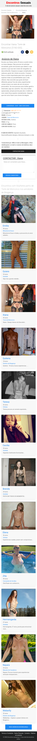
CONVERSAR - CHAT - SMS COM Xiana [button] (18, 105)
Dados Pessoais (19, 733)
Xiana (5, 315)
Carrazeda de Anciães (9, 581)
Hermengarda (9, 619)
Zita (5, 576)
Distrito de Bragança (9, 363)
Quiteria (6, 358)
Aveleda (5, 276)
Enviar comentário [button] (12, 175)
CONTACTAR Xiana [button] (18, 151)
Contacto (27, 733)
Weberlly (7, 710)
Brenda (6, 489)
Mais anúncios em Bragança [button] (18, 727)
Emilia (6, 225)
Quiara (6, 271)
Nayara (6, 665)
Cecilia (6, 445)
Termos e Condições (7, 733)
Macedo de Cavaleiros (10, 670)
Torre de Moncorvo (13, 117)
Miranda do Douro (8, 231)
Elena (5, 532)
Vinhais (5, 407)
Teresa (6, 402)
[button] (22, 52)
